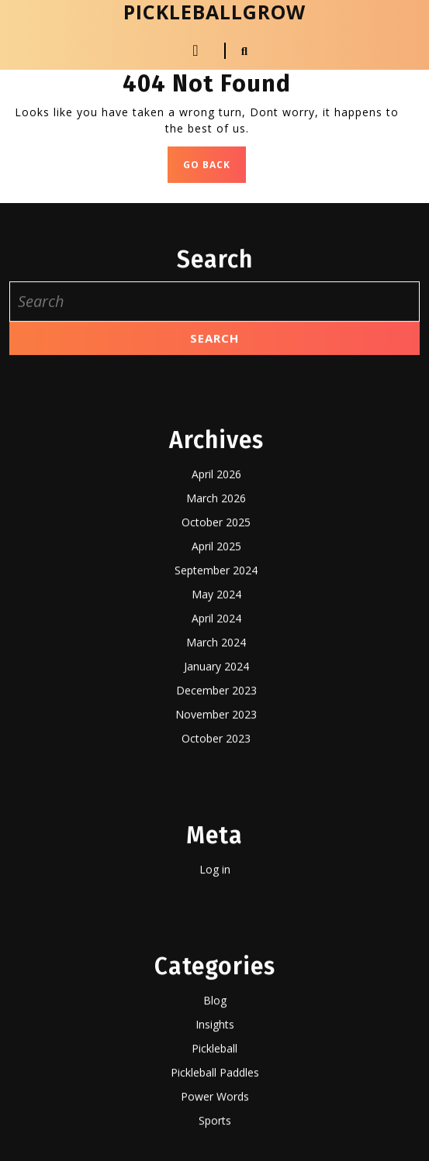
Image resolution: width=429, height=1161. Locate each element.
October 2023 (216, 1150)
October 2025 (216, 934)
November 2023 (216, 1126)
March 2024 (216, 1054)
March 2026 (216, 910)
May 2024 (216, 1006)
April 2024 (216, 1030)
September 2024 (216, 982)
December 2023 (216, 1102)
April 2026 (216, 886)
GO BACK (214, 168)
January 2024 (216, 1078)
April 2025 (216, 958)
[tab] (196, 50)
